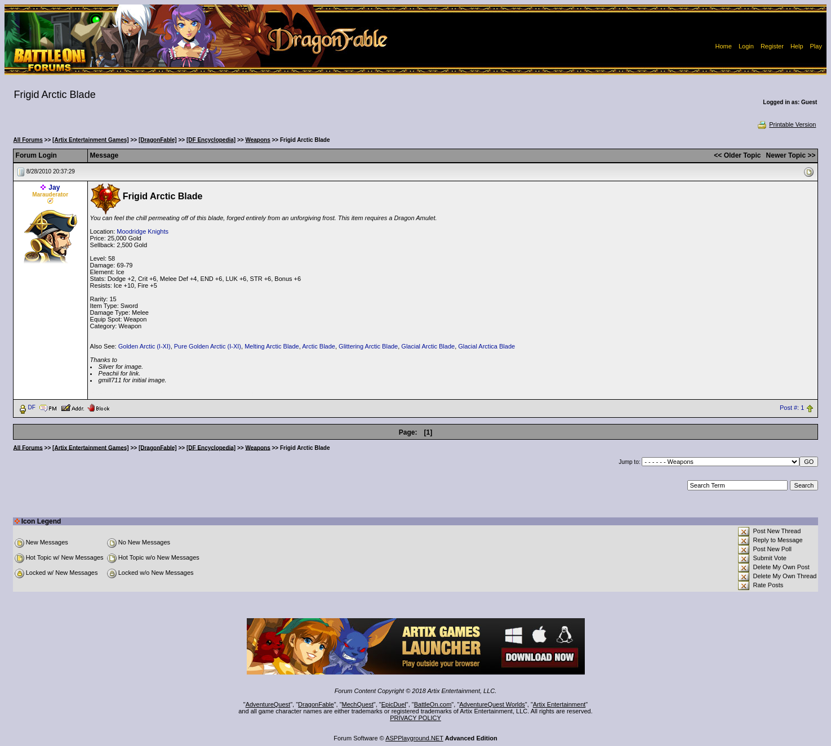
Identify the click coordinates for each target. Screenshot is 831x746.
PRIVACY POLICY (415, 717)
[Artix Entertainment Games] (90, 140)
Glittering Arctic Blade (368, 346)
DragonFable (316, 704)
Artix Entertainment (559, 704)
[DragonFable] (158, 140)
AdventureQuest (268, 704)
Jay (54, 187)
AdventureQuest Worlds (492, 704)
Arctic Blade (318, 346)
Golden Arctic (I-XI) (144, 346)
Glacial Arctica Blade (486, 346)
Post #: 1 (792, 407)
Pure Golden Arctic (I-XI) (207, 346)
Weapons (257, 140)
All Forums (28, 140)
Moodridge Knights (142, 231)
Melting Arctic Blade (272, 346)
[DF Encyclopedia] (210, 140)
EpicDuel (393, 704)
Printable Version (786, 124)
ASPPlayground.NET (414, 738)
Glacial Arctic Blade (428, 346)
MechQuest (358, 704)
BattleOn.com (433, 704)
